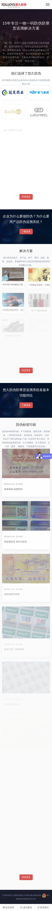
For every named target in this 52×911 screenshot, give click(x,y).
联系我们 (43, 907)
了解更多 (26, 231)
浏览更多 (26, 197)
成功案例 (26, 907)
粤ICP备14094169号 (33, 895)
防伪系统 (8, 907)
